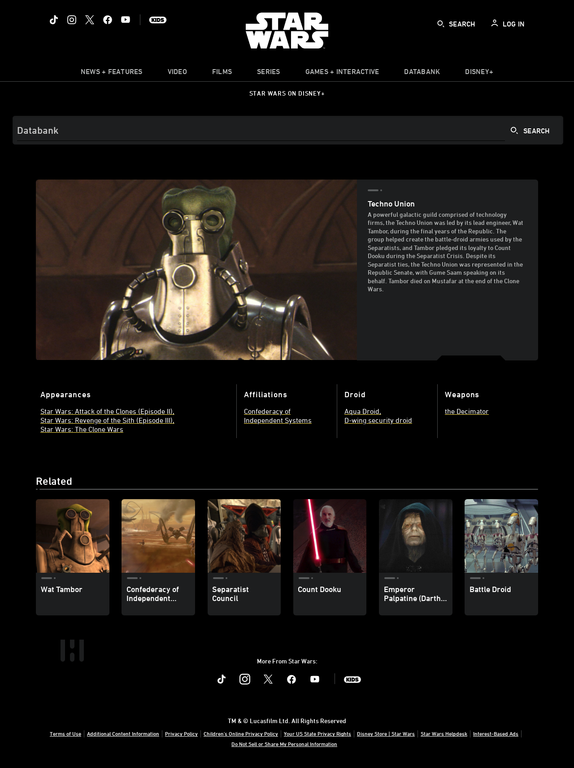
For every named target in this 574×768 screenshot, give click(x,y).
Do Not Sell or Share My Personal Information (284, 744)
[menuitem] (177, 73)
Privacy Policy (181, 733)
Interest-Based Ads (495, 733)
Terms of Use (65, 733)
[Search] (288, 130)
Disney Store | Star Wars (386, 733)
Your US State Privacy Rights (317, 733)
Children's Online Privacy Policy (241, 733)
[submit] (440, 24)
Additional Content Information (123, 733)
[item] (111, 73)
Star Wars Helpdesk (444, 733)
